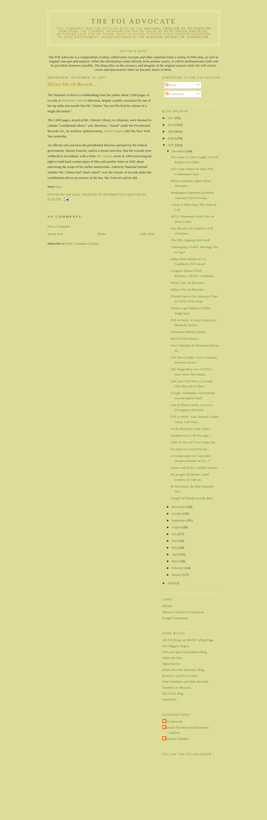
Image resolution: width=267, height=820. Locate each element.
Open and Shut (172, 658)
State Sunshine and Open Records (185, 681)
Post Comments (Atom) (82, 243)
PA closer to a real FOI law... (190, 449)
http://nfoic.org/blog (186, 31)
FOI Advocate (173, 721)
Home (102, 234)
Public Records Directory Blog (183, 670)
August (177, 527)
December (179, 151)
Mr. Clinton (105, 156)
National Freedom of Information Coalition (186, 730)
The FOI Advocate (133, 21)
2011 (171, 118)
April (176, 554)
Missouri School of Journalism (177, 37)
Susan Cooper (113, 131)
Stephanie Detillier (176, 739)
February (178, 568)
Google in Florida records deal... (193, 498)
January (177, 575)
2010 (171, 125)
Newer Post (55, 234)
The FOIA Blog (173, 693)
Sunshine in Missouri (176, 687)
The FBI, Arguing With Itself (190, 240)
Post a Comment (58, 226)
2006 (171, 583)
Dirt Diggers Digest (175, 646)
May (175, 547)
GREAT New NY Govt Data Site (193, 442)
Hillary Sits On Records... (188, 283)
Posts (171, 85)
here (58, 187)
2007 (171, 145)
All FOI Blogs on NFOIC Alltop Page (188, 640)
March (176, 561)
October (177, 514)
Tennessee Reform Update (188, 332)
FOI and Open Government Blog (184, 652)
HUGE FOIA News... (185, 339)
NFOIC (167, 606)
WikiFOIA (169, 699)
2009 (171, 131)
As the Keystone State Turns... (191, 429)
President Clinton (73, 100)
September (179, 520)
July (175, 534)
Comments (174, 94)
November (179, 507)
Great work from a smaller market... (195, 468)
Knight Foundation (175, 618)
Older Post (147, 234)
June (175, 541)
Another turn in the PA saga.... (191, 435)
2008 (171, 138)
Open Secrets (171, 664)
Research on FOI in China (180, 676)
